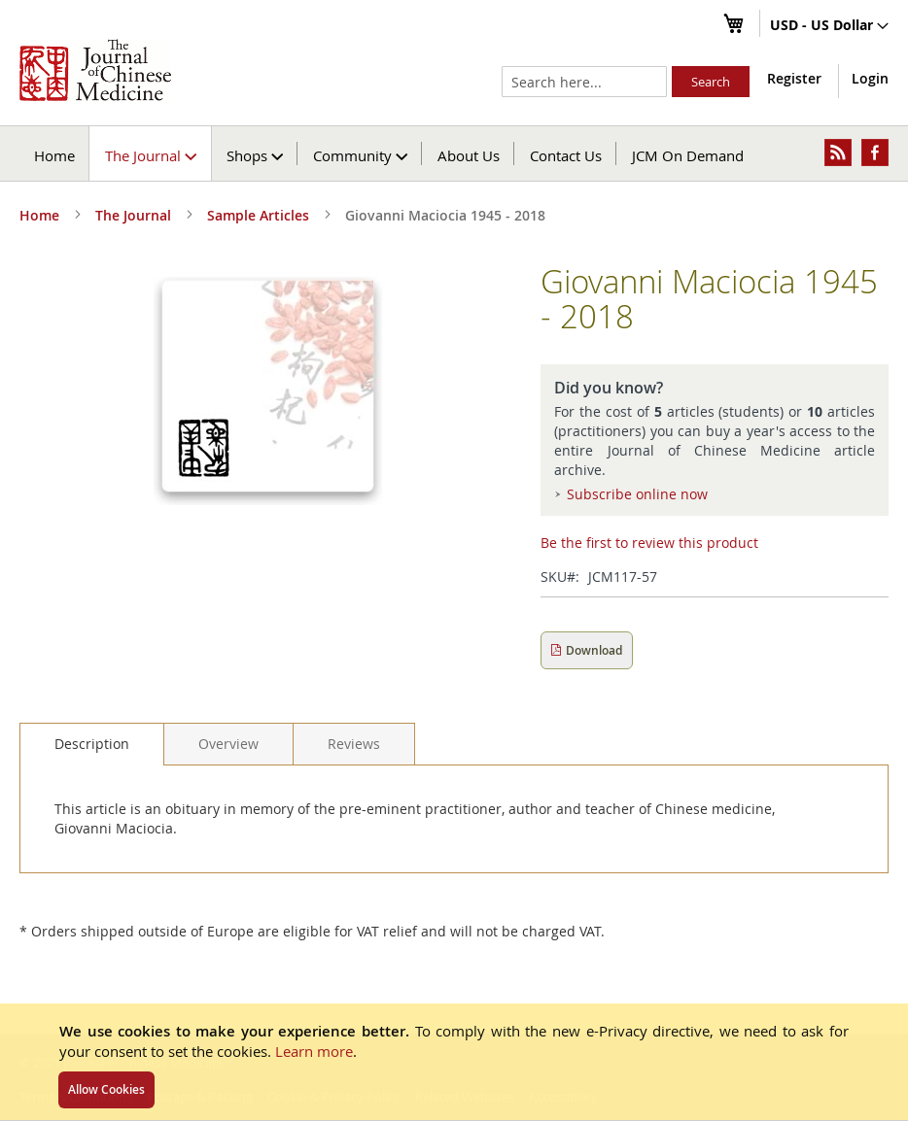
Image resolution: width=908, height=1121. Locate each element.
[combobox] (584, 81)
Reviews (354, 743)
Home (54, 155)
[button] (829, 26)
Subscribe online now (637, 494)
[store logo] (95, 70)
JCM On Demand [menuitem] (688, 155)
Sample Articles (258, 215)
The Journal (133, 215)
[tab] (91, 744)
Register (794, 78)
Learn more (314, 1051)
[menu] (454, 153)
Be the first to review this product (649, 542)
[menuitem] (151, 153)
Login (870, 78)
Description (91, 743)
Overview (228, 743)
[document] (454, 1061)
